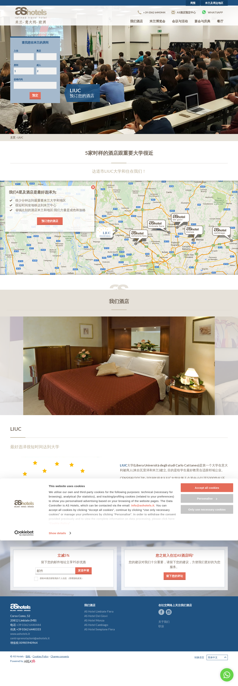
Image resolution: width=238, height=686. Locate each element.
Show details (57, 678)
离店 (38, 50)
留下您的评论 (174, 576)
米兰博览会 (157, 21)
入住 (16, 50)
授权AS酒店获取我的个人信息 (53, 578)
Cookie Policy (59, 668)
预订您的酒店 (49, 221)
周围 (192, 2)
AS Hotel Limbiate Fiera (98, 611)
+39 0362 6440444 (151, 12)
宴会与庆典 (202, 21)
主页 (12, 137)
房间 (16, 65)
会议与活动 (180, 21)
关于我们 (164, 621)
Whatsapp (212, 12)
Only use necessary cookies (207, 655)
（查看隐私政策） (75, 578)
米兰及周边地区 (214, 2)
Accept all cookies (207, 633)
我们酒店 (136, 21)
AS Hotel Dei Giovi (95, 616)
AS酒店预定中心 (183, 12)
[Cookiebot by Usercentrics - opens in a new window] (24, 679)
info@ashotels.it (142, 651)
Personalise (207, 644)
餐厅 (220, 21)
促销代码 (18, 79)
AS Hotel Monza (94, 620)
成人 (38, 65)
